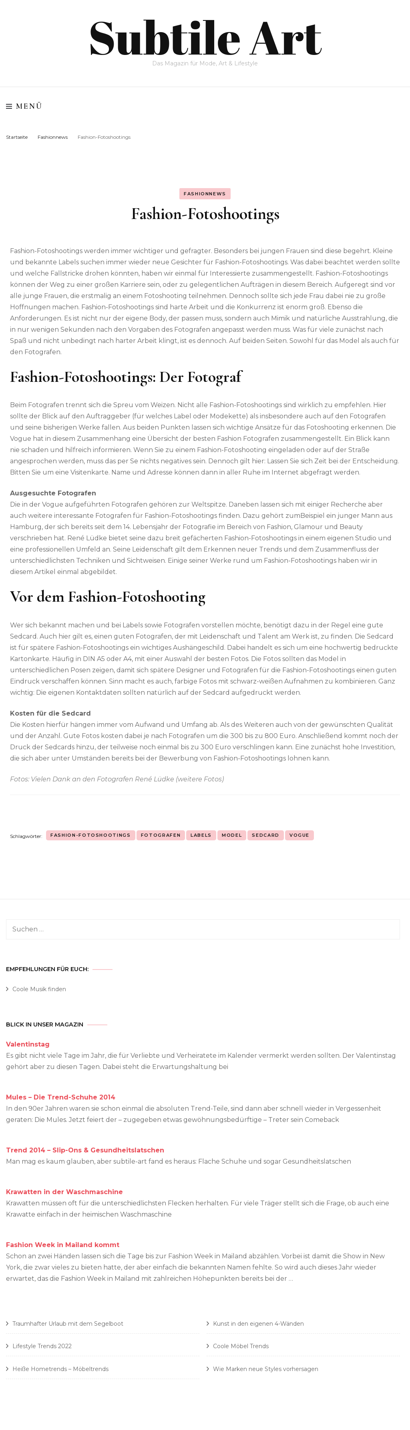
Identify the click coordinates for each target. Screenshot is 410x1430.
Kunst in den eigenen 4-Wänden (258, 1323)
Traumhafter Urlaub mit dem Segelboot (67, 1323)
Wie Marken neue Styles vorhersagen (265, 1368)
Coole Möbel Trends (241, 1346)
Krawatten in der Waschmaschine (64, 1191)
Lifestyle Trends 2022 (42, 1346)
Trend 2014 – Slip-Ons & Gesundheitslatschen (85, 1150)
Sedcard (265, 835)
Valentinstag (28, 1044)
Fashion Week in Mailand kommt (62, 1244)
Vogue (299, 835)
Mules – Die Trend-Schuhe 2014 (60, 1097)
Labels (201, 835)
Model (232, 835)
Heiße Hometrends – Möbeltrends (60, 1368)
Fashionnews (205, 193)
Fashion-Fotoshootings (90, 835)
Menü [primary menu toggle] (24, 106)
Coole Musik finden (39, 989)
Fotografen (161, 835)
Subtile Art (205, 36)
